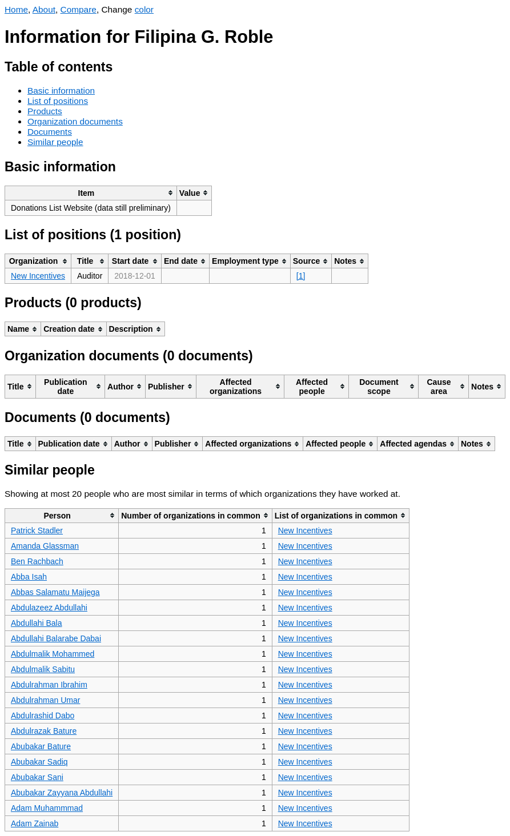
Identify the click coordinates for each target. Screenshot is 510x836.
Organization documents (75, 121)
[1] (301, 275)
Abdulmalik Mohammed (52, 653)
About (44, 9)
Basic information (61, 90)
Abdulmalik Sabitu (43, 669)
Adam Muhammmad (47, 808)
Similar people (55, 142)
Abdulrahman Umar (45, 700)
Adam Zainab (34, 823)
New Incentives (38, 275)
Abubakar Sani (37, 777)
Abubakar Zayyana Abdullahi (62, 792)
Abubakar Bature (41, 746)
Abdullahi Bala (36, 623)
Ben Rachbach (37, 561)
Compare (79, 9)
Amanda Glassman (45, 545)
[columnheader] (91, 193)
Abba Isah (29, 576)
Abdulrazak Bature (44, 730)
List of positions (57, 101)
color (144, 9)
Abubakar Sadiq (39, 761)
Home (16, 9)
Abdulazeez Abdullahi (49, 607)
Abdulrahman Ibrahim (49, 684)
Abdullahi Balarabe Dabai (56, 638)
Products (44, 111)
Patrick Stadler (37, 530)
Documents (49, 131)
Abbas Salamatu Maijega (55, 592)
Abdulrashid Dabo (42, 715)
